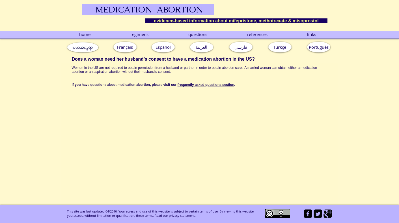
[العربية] (201, 47)
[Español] (163, 47)
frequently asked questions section (206, 85)
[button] (318, 47)
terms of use (209, 211)
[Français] (125, 47)
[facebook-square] (308, 213)
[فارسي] (241, 47)
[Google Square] (327, 213)
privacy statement (182, 215)
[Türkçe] (280, 47)
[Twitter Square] (318, 213)
